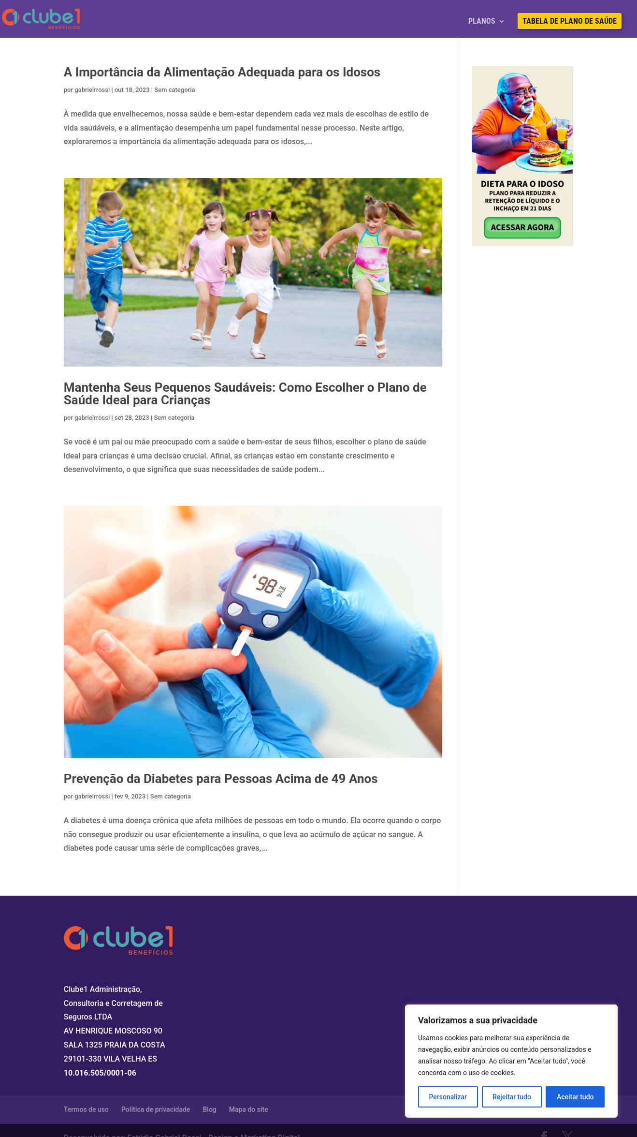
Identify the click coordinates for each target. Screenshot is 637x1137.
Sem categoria (174, 89)
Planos (481, 22)
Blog (209, 1109)
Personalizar (448, 1097)
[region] (511, 1061)
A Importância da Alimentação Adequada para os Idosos (222, 72)
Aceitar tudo (575, 1097)
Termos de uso (86, 1109)
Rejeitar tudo (511, 1097)
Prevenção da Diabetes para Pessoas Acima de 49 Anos (221, 778)
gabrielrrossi (92, 89)
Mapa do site (248, 1109)
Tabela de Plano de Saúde (569, 22)
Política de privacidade (155, 1109)
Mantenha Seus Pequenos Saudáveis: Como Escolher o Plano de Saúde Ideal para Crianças (245, 393)
